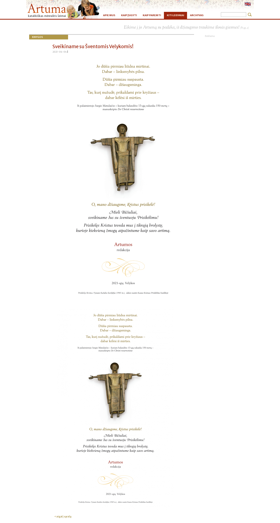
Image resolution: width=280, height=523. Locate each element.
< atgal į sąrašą (62, 516)
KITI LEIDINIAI (175, 15)
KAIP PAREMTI (152, 15)
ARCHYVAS (197, 15)
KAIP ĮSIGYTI (129, 15)
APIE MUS (109, 15)
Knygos (37, 37)
